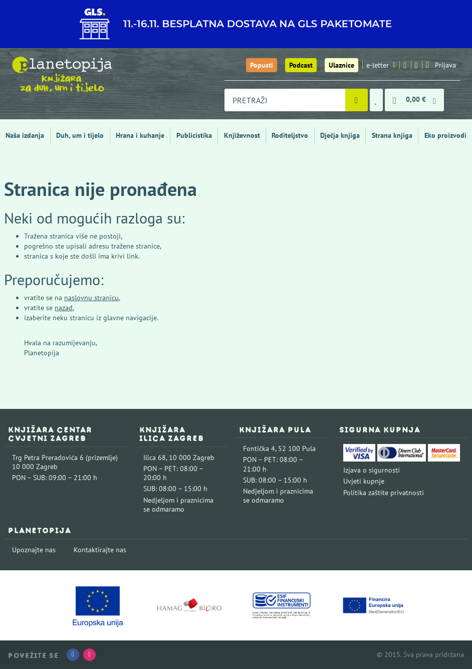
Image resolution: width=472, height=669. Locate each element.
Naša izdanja (25, 135)
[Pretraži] (356, 100)
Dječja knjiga (340, 135)
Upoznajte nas (34, 549)
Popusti (261, 65)
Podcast (301, 65)
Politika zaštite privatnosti (383, 492)
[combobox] (284, 100)
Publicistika (194, 135)
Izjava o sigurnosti (371, 470)
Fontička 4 (259, 448)
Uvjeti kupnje (363, 481)
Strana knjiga (392, 135)
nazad (64, 307)
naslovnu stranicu (91, 297)
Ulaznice (341, 65)
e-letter (380, 65)
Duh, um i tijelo (80, 135)
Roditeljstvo (290, 135)
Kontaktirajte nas (100, 549)
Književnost (242, 135)
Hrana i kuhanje (140, 135)
